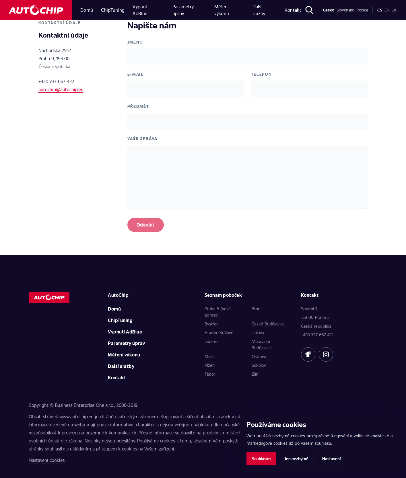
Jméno (135, 42)
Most (209, 356)
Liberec (211, 341)
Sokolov (259, 365)
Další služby (258, 9)
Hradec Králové (219, 332)
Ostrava (259, 356)
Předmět (138, 106)
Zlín (255, 374)
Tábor (210, 374)
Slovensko (345, 10)
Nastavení (331, 458)
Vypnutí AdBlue (141, 9)
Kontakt (293, 10)
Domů (86, 10)
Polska (362, 10)
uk (394, 10)
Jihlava (258, 332)
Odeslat (146, 225)
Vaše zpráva (142, 138)
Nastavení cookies (47, 460)
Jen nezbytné (296, 458)
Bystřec (211, 324)
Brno (256, 308)
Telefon (261, 74)
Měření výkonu (221, 9)
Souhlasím (261, 458)
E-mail (135, 74)
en (386, 10)
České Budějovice (268, 324)
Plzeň (210, 365)
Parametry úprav (183, 9)
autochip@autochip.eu (60, 89)
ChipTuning (113, 10)
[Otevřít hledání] (309, 10)
